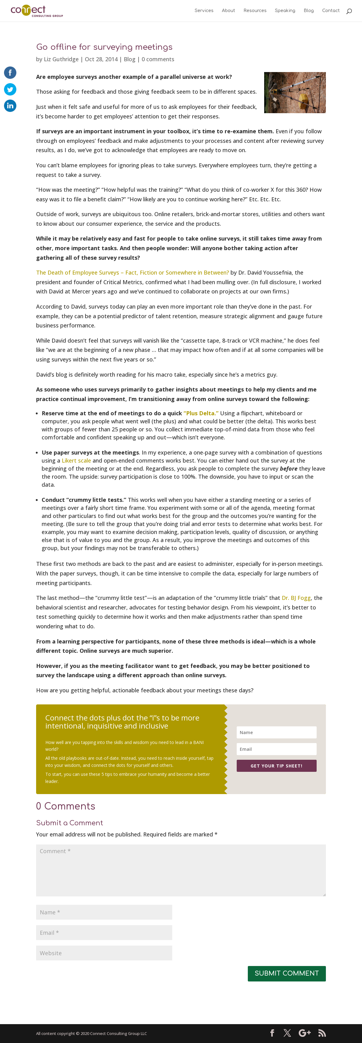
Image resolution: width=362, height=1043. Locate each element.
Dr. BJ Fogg (296, 597)
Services (204, 11)
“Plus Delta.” (201, 413)
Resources (255, 11)
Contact (331, 11)
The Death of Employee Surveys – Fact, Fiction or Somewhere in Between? (132, 272)
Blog (309, 11)
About (228, 11)
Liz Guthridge (61, 59)
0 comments (158, 59)
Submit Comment (287, 973)
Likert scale (76, 460)
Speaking (285, 11)
